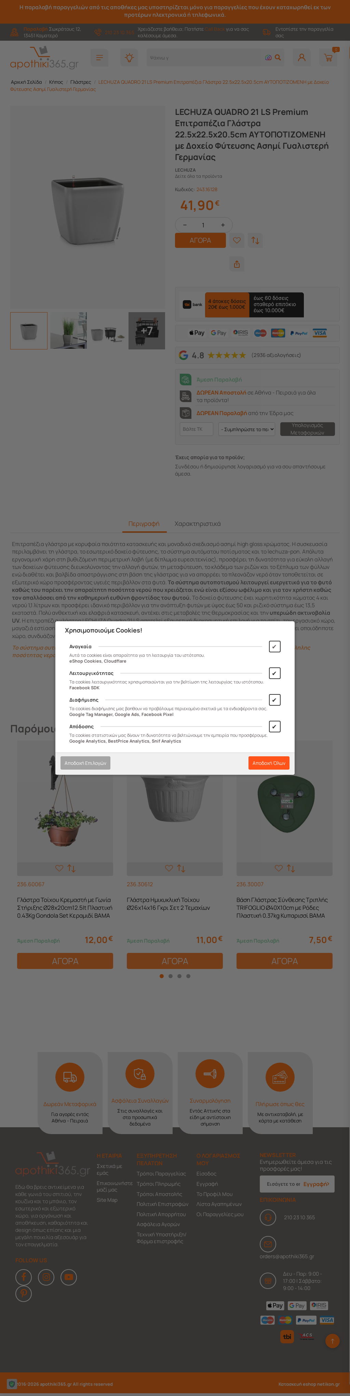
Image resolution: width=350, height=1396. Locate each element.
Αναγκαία (80, 646)
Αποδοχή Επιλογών (85, 763)
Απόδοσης (81, 726)
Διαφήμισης (83, 699)
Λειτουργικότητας (91, 673)
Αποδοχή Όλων (269, 763)
